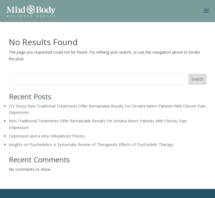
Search (197, 79)
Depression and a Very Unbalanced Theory (47, 136)
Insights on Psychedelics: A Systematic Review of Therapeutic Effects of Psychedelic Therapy (91, 144)
